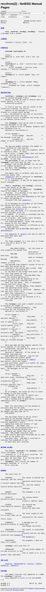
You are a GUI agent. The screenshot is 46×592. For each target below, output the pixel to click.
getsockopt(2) (28, 157)
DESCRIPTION (6, 93)
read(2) (32, 360)
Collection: (13, 15)
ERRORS (3, 471)
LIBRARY (4, 39)
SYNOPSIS (4, 48)
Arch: (3, 15)
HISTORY (4, 571)
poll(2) (23, 234)
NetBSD (30, 588)
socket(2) (26, 200)
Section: (24, 11)
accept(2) (30, 537)
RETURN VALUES (6, 447)
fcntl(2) (19, 209)
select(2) (13, 234)
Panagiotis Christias (18, 590)
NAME (2, 28)
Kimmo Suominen (40, 588)
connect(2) (9, 177)
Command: (4, 11)
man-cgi (8, 590)
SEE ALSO (4, 560)
